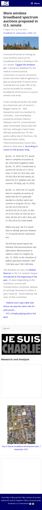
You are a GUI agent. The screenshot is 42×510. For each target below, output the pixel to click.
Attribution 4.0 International (21, 503)
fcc (14, 33)
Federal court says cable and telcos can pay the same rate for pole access (19, 306)
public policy (21, 33)
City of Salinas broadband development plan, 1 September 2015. (21, 446)
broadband (7, 33)
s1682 (29, 33)
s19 (34, 33)
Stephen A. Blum (22, 500)
